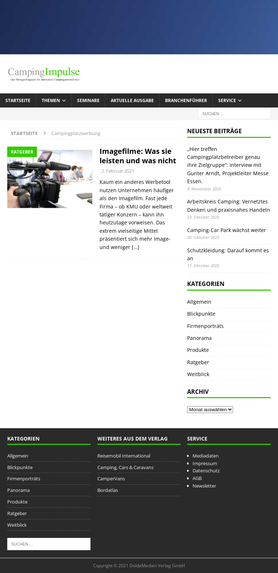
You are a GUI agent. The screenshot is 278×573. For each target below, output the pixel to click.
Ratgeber (198, 362)
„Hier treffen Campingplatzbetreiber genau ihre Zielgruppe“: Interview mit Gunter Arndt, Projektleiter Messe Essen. (228, 165)
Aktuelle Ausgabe (132, 100)
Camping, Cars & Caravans (125, 467)
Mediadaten (206, 455)
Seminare (88, 100)
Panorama (199, 337)
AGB (197, 478)
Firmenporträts (205, 326)
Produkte (198, 349)
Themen (51, 100)
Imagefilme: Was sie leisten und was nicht (138, 155)
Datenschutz (206, 470)
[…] (135, 247)
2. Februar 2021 (117, 171)
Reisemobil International (123, 455)
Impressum (205, 463)
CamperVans (111, 478)
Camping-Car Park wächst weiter (226, 230)
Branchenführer (186, 100)
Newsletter (204, 486)
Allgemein (199, 301)
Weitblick (198, 374)
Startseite (17, 100)
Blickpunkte (201, 313)
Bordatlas (107, 490)
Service (227, 100)
